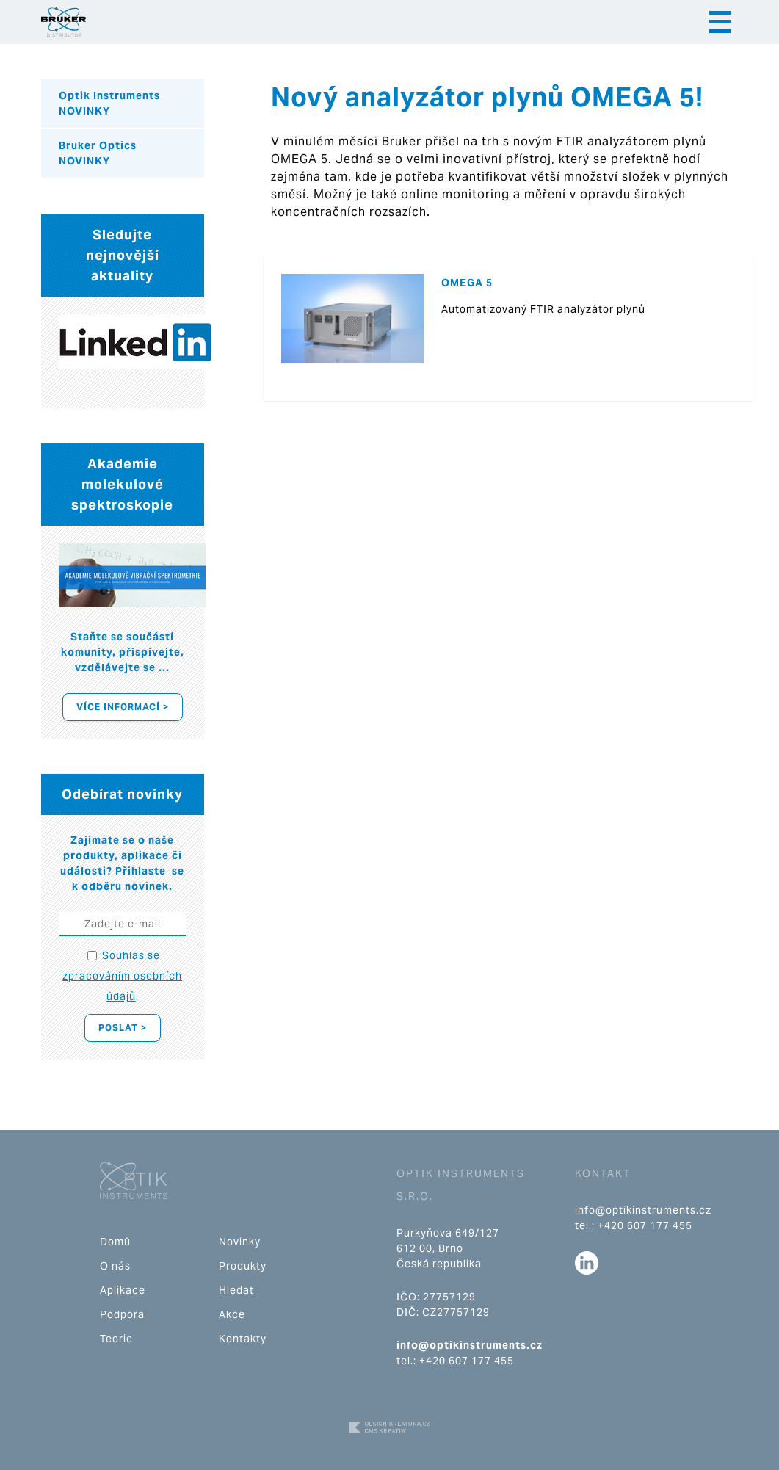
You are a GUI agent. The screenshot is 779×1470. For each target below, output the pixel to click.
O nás (115, 1265)
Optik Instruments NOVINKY (109, 103)
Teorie (116, 1338)
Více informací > (122, 706)
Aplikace (122, 1290)
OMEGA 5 (467, 282)
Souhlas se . (122, 976)
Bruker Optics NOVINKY (98, 153)
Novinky (240, 1241)
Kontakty (243, 1338)
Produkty (243, 1265)
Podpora (122, 1314)
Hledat (236, 1290)
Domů (115, 1241)
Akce (232, 1314)
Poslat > (122, 1027)
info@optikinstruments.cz (469, 1345)
